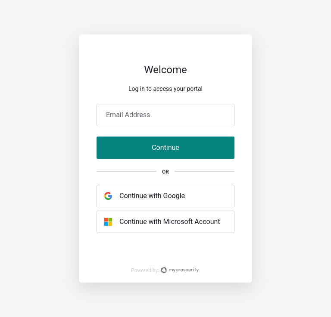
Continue (165, 147)
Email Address (128, 115)
